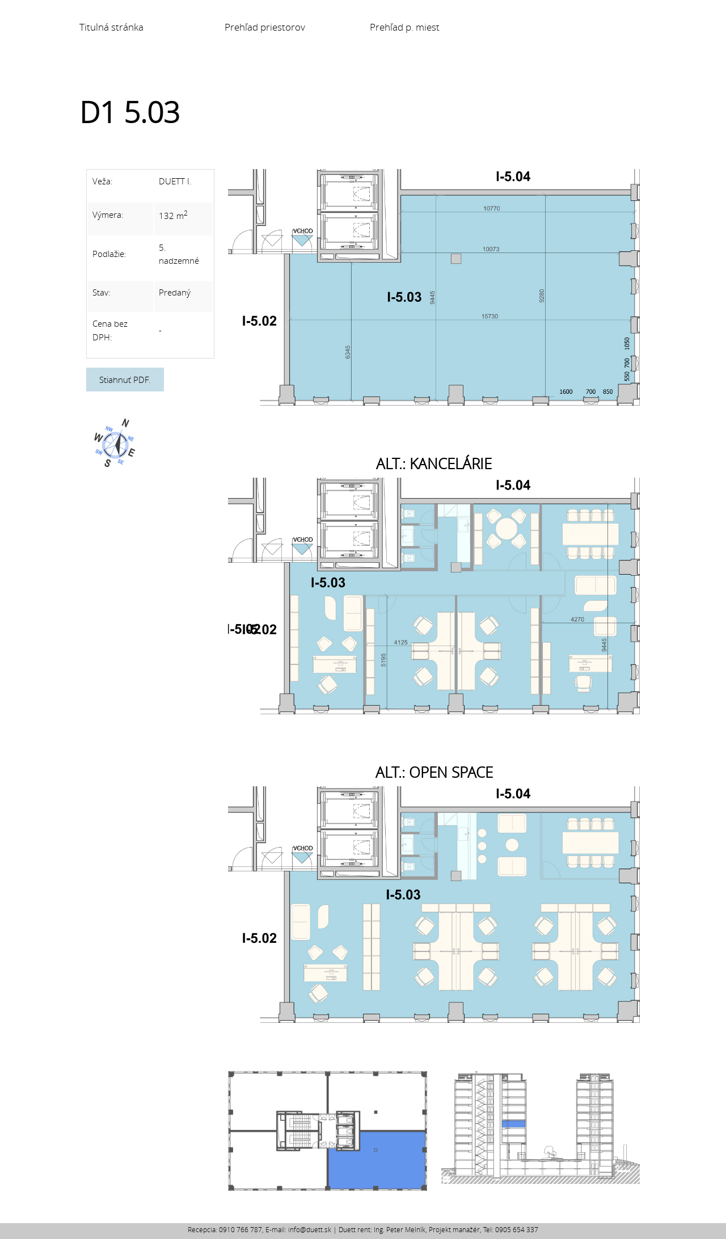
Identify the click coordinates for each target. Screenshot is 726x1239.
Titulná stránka (111, 27)
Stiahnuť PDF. (125, 379)
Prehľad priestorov (265, 27)
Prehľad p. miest (405, 27)
